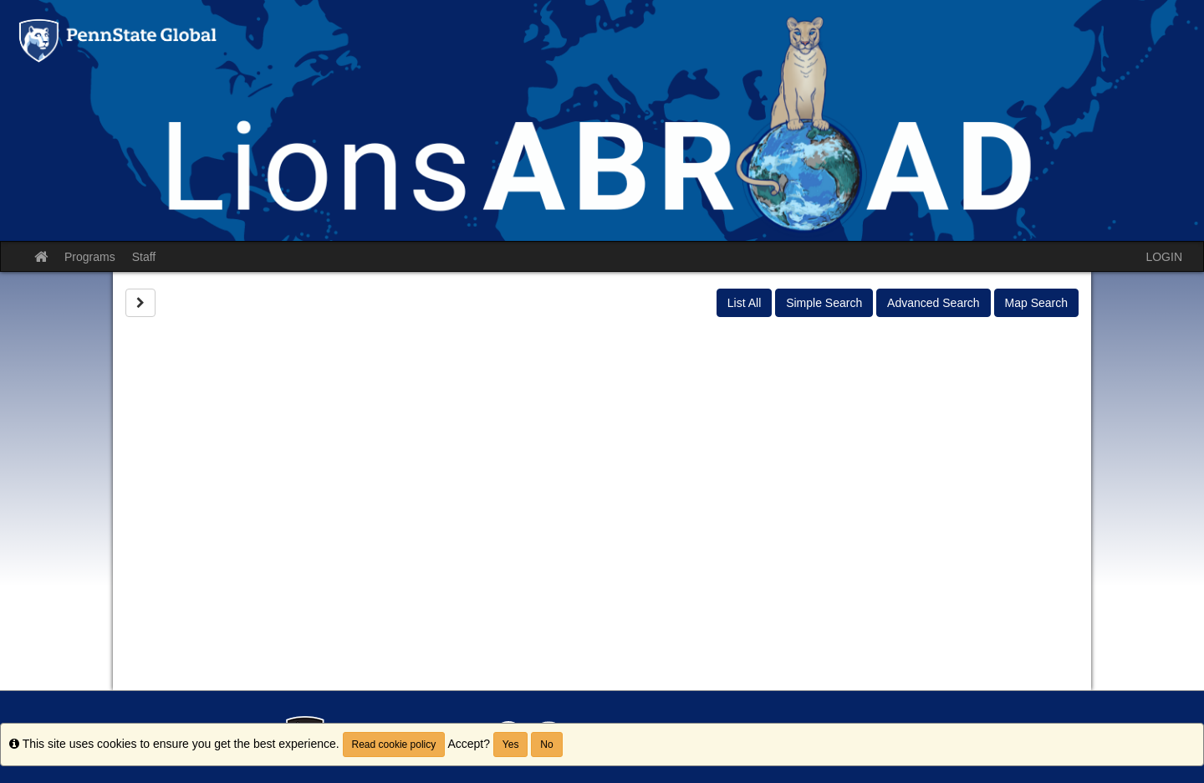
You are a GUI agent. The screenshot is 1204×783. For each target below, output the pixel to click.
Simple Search (824, 303)
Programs (89, 257)
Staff (144, 257)
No (546, 744)
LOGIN (1163, 257)
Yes (511, 744)
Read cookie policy (394, 744)
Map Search (1036, 303)
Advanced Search (933, 303)
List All (744, 303)
